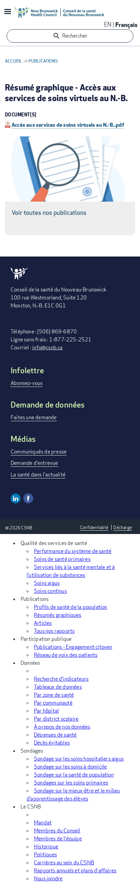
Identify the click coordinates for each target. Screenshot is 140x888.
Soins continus (50, 591)
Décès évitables (52, 742)
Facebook (28, 498)
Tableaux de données (58, 686)
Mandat (43, 822)
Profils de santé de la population (70, 607)
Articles (43, 623)
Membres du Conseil (57, 830)
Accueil (13, 61)
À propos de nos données (62, 726)
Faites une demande (34, 417)
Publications (43, 61)
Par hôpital (46, 710)
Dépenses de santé (55, 734)
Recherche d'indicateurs (61, 678)
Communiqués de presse (39, 451)
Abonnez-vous (27, 383)
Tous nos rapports (54, 630)
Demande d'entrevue (34, 462)
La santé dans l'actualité (38, 474)
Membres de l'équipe (58, 838)
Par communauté (53, 702)
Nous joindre (48, 878)
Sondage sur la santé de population (74, 774)
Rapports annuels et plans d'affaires (75, 870)
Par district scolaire (56, 718)
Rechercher (74, 35)
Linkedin (16, 498)
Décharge (122, 527)
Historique (46, 846)
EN (107, 24)
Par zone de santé (54, 694)
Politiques (45, 854)
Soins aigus (47, 583)
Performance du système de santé (72, 551)
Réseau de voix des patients (65, 654)
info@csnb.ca (47, 347)
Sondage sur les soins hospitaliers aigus (79, 758)
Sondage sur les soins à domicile (70, 766)
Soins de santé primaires (62, 559)
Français (126, 24)
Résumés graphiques (57, 615)
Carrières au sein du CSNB (64, 862)
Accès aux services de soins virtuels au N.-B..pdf (68, 124)
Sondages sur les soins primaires (71, 782)
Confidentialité (94, 527)
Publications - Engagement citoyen (73, 646)
